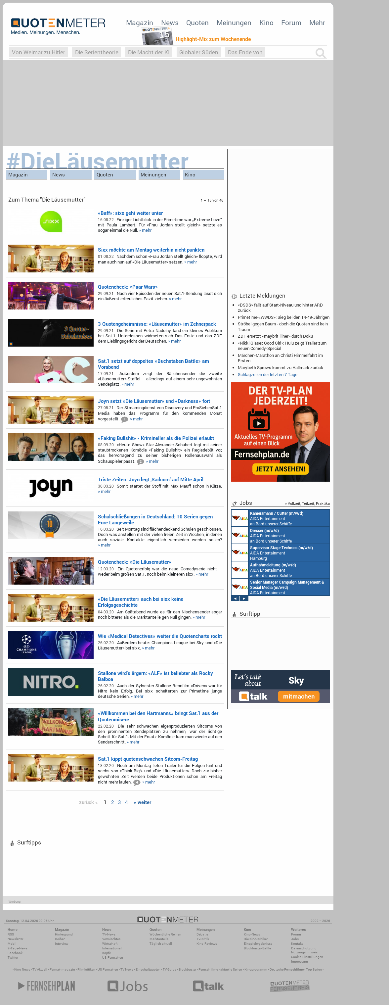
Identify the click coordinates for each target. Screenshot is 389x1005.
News (170, 22)
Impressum (299, 961)
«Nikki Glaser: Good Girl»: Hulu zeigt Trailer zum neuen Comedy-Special (282, 345)
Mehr (317, 22)
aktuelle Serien (231, 969)
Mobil (12, 943)
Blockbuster (187, 969)
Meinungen (234, 22)
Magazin (139, 22)
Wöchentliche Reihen (165, 934)
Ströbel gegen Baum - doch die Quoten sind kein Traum (283, 326)
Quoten (197, 22)
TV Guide (169, 969)
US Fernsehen (108, 969)
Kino (266, 22)
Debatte (202, 934)
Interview (61, 943)
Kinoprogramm (255, 969)
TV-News (108, 934)
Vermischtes (111, 939)
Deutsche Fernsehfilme (287, 969)
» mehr (145, 230)
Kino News (22, 969)
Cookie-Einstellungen (307, 957)
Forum (291, 22)
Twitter (13, 957)
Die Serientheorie (96, 52)
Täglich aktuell (161, 943)
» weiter (142, 802)
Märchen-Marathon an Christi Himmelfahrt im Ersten (280, 357)
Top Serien (314, 969)
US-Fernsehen (112, 957)
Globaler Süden (198, 52)
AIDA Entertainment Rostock (278, 587)
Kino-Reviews (206, 943)
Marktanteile (159, 939)
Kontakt (297, 943)
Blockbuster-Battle (257, 948)
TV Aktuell (39, 969)
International (112, 948)
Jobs (295, 939)
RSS (11, 934)
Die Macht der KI (149, 52)
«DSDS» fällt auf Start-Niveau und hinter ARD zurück (280, 307)
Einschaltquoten (148, 969)
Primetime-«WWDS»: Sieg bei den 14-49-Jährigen (283, 317)
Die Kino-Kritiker (256, 939)
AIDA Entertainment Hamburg (272, 552)
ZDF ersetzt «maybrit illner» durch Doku (275, 336)
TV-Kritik (202, 939)
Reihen (60, 939)
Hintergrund (64, 934)
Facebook (15, 953)
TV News (126, 969)
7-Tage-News (17, 948)
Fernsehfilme (208, 969)
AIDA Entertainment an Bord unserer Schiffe (267, 518)
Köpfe (106, 953)
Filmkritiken (86, 969)
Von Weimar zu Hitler (38, 52)
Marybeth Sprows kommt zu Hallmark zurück (280, 367)
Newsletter (15, 939)
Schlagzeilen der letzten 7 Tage (267, 374)
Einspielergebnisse (258, 943)
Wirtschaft (109, 943)
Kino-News (252, 934)
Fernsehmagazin (62, 969)
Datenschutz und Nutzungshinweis (304, 950)
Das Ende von (245, 52)
